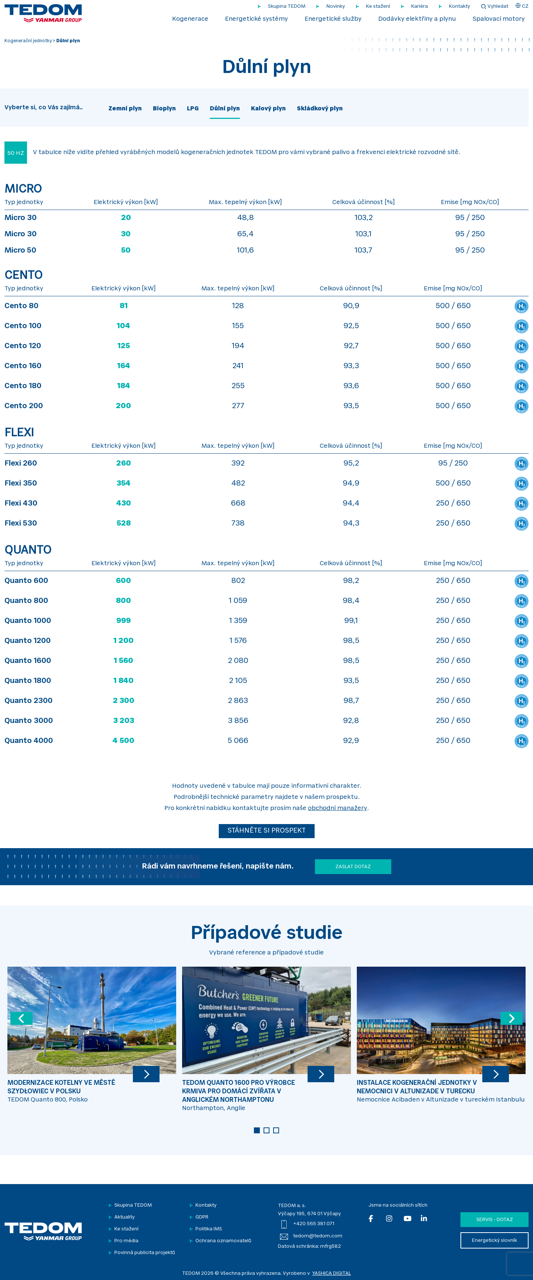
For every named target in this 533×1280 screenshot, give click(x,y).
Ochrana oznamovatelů (223, 1241)
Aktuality (124, 1217)
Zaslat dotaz (353, 866)
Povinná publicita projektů (144, 1252)
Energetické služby (333, 19)
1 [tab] (257, 1130)
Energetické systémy (256, 19)
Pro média (126, 1241)
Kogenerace (190, 19)
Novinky (335, 6)
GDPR (201, 1217)
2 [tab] (266, 1130)
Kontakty (459, 6)
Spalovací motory (499, 19)
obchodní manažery (337, 808)
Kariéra (419, 6)
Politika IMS (208, 1229)
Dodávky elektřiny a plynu (417, 19)
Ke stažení (378, 6)
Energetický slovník (494, 1240)
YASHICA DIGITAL (331, 1273)
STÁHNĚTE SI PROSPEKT (267, 831)
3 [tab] (276, 1130)
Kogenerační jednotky (28, 41)
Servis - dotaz (494, 1219)
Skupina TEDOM (286, 6)
